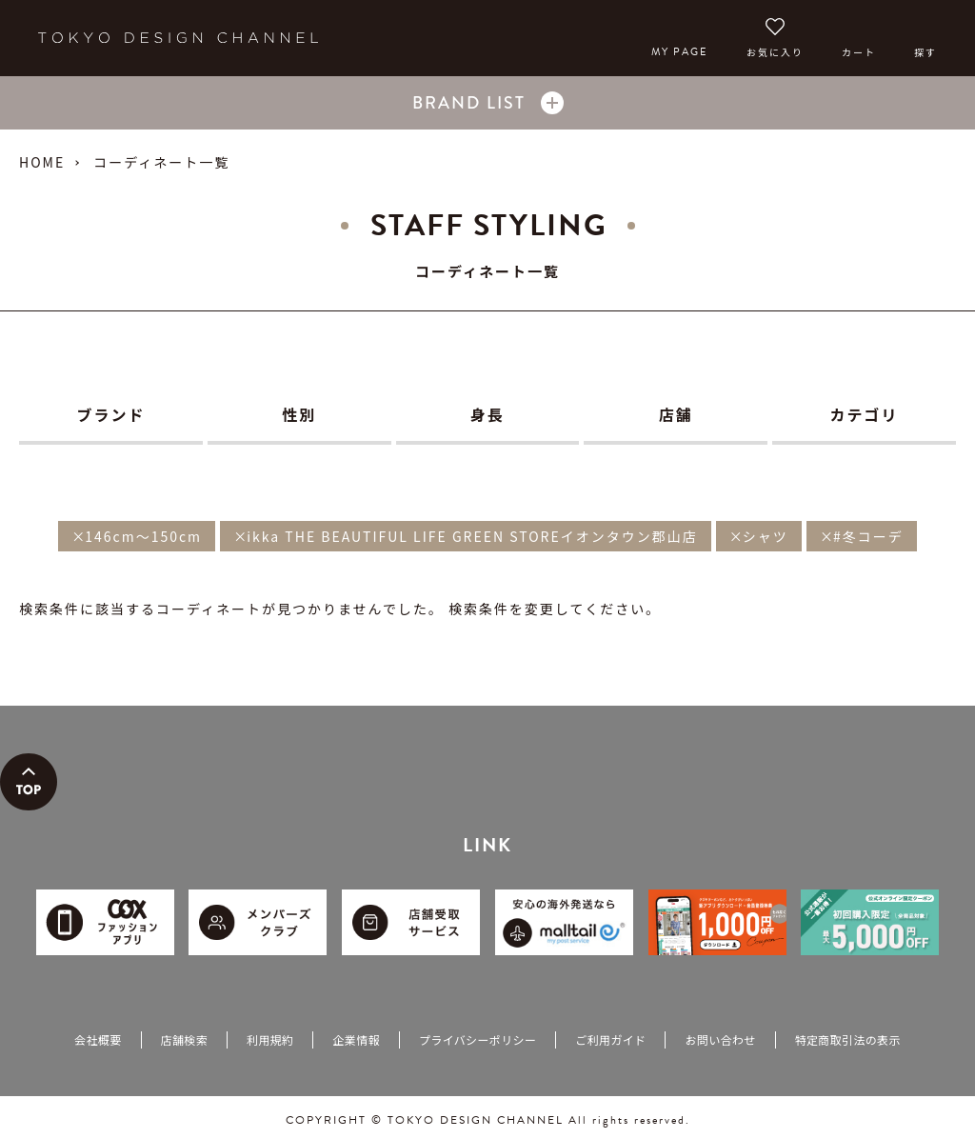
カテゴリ (864, 414)
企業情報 (355, 1039)
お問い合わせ (720, 1039)
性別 (299, 414)
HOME (42, 161)
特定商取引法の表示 (848, 1039)
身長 (487, 414)
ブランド (110, 414)
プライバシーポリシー (477, 1039)
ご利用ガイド (610, 1039)
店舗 (676, 414)
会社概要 (97, 1039)
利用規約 (270, 1039)
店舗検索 (184, 1039)
